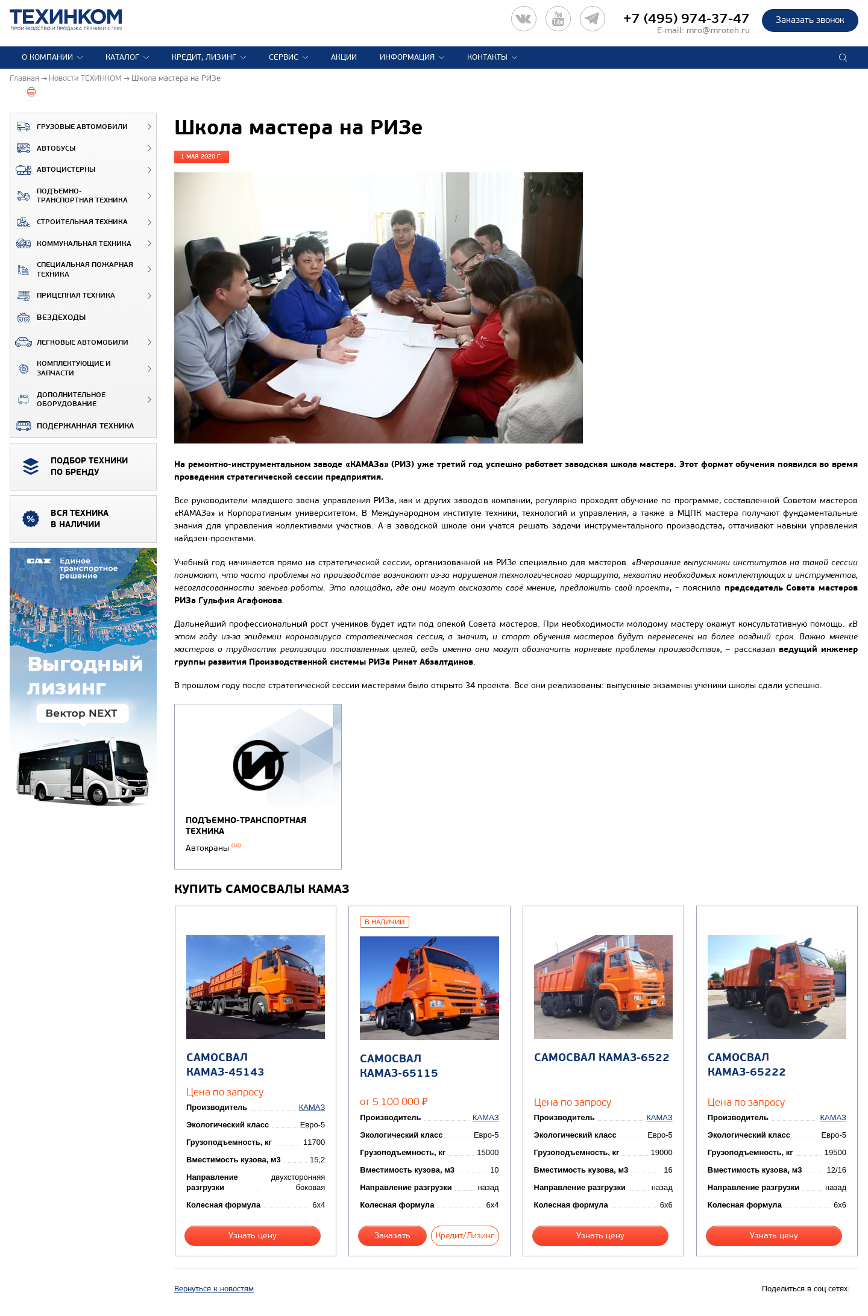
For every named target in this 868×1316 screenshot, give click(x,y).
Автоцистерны (52, 170)
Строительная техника (69, 222)
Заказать (392, 1235)
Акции (344, 57)
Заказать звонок (810, 19)
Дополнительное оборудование (57, 399)
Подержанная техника (72, 426)
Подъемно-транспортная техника (69, 196)
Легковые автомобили (69, 342)
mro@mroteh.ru (718, 30)
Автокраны (213, 848)
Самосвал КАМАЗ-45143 (225, 1065)
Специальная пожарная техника (71, 269)
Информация (407, 57)
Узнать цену (252, 1235)
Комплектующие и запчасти (60, 368)
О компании (47, 57)
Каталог (122, 57)
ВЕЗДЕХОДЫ (48, 317)
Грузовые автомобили (69, 126)
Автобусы (42, 148)
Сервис (283, 57)
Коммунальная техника (70, 243)
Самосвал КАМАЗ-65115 (399, 1066)
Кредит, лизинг (204, 57)
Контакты (487, 57)
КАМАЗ (312, 1107)
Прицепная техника (62, 296)
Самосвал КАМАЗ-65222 (747, 1065)
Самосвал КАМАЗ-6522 (602, 1058)
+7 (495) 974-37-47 (686, 18)
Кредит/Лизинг (465, 1235)
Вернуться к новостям (214, 1289)
